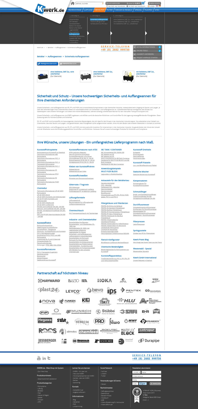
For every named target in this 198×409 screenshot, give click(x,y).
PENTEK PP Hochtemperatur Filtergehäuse (115, 212)
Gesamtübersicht (69, 63)
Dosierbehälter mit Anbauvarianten (81, 242)
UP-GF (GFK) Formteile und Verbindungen (51, 197)
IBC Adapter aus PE (107, 154)
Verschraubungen (139, 158)
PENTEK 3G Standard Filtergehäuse (113, 208)
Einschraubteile (138, 154)
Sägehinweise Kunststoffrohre (47, 227)
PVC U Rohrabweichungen (46, 233)
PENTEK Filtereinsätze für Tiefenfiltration (114, 224)
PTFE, (48, 245)
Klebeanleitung (74, 169)
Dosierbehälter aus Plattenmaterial (81, 244)
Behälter (50, 47)
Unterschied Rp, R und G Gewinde (48, 239)
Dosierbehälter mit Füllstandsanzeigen (82, 248)
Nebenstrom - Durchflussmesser (144, 215)
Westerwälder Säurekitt (141, 251)
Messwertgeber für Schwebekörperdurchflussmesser (144, 212)
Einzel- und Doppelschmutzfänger (144, 194)
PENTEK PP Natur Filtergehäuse (111, 214)
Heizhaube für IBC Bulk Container (112, 164)
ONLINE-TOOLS (142, 50)
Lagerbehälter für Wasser (77, 232)
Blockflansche (105, 193)
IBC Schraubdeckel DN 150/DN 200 (112, 152)
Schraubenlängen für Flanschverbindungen (44, 242)
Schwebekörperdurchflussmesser (144, 207)
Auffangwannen (61, 47)
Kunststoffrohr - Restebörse (46, 229)
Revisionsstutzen (107, 191)
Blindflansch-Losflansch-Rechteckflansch (115, 242)
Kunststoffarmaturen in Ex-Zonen (80, 156)
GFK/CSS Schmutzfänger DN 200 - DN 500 (51, 209)
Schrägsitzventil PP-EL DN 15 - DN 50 (81, 162)
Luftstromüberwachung (77, 204)
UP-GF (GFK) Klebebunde (45, 203)
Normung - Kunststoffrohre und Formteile (51, 231)
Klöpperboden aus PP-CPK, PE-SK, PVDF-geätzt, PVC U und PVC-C (115, 196)
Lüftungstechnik (74, 200)
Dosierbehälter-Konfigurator (78, 222)
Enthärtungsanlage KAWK (109, 231)
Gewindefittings (138, 156)
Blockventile (41, 256)
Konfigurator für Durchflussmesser (144, 209)
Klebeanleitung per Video (77, 171)
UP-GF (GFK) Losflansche (45, 205)
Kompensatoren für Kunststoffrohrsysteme (141, 184)
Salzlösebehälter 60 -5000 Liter (79, 228)
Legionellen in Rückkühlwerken (111, 174)
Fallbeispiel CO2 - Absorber (110, 187)
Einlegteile (136, 152)
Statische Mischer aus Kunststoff (144, 174)
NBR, (51, 245)
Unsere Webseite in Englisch (142, 260)
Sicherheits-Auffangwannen (77, 47)
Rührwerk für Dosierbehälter (78, 240)
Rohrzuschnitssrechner (44, 225)
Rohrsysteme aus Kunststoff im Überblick (51, 152)
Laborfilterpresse (139, 224)
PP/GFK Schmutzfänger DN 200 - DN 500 (50, 207)
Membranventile (42, 254)
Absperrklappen (42, 258)
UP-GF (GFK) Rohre (43, 195)
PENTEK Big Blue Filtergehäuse (111, 210)
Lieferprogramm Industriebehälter (80, 236)
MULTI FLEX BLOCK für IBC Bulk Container (115, 158)
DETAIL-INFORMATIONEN (146, 47)
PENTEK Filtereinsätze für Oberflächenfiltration (109, 221)
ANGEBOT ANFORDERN (145, 54)
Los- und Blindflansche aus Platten (145, 165)
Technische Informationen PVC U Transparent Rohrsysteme (48, 163)
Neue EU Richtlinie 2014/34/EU (79, 154)
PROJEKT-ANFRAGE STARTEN (147, 58)
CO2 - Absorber (106, 185)
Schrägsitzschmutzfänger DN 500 (144, 198)
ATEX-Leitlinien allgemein (77, 152)
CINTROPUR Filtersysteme (110, 228)
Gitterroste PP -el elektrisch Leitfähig (81, 189)
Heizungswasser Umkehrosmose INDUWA (115, 233)
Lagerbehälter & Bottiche (77, 230)
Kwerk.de (40, 47)
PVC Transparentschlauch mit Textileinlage (83, 213)
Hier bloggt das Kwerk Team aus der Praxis (147, 242)
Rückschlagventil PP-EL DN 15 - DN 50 (81, 160)
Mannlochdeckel (106, 189)
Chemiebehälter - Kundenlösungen (81, 246)
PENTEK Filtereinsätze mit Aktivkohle (113, 226)
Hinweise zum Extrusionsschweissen (81, 178)
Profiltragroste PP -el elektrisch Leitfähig (82, 191)
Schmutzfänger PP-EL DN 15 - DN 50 (81, 158)
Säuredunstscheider (107, 183)
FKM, (55, 245)
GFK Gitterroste (74, 187)
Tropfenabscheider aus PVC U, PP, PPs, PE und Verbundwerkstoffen (115, 259)
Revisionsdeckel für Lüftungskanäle (81, 202)
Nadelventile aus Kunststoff (46, 260)
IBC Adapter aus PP (107, 156)
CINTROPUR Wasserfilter (109, 229)
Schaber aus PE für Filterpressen (144, 233)
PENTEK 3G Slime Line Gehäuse (111, 206)
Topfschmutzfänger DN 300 (142, 196)
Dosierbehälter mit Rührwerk (79, 238)
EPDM (59, 245)
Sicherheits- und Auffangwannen (80, 234)
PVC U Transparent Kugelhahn (47, 252)
